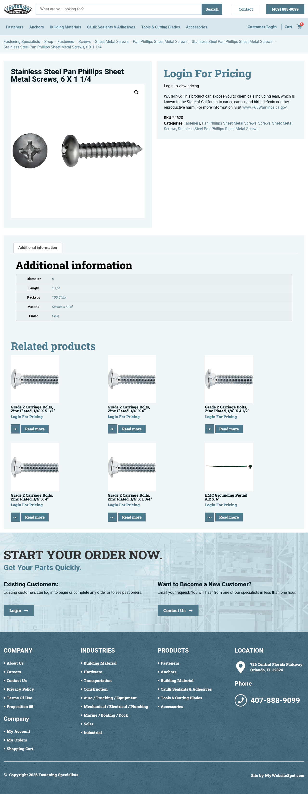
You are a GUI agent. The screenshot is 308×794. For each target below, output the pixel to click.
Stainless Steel (62, 307)
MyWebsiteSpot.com (284, 775)
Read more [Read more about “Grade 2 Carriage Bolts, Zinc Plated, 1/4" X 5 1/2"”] (35, 428)
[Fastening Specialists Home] (18, 9)
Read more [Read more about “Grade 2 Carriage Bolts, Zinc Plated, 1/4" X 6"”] (132, 428)
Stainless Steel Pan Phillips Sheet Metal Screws (218, 129)
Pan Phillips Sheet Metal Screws (229, 123)
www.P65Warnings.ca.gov (264, 107)
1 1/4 (56, 288)
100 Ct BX (59, 297)
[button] (136, 92)
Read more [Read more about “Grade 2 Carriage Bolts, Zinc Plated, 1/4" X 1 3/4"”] (132, 517)
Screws (264, 123)
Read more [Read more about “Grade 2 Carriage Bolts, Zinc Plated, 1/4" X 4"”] (35, 517)
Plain (55, 316)
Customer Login (262, 26)
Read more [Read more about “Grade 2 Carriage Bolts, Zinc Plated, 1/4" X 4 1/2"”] (229, 428)
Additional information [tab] (37, 247)
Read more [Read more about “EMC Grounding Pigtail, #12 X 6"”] (229, 517)
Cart (288, 26)
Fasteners (192, 123)
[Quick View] (15, 429)
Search (211, 9)
